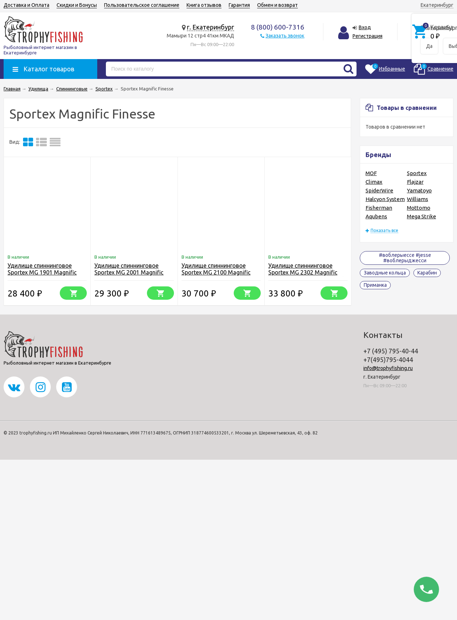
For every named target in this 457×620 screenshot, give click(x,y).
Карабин (427, 273)
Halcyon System (385, 199)
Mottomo (418, 208)
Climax (374, 182)
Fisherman (379, 208)
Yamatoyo (419, 190)
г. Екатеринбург (210, 27)
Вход (365, 27)
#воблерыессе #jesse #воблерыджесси (405, 257)
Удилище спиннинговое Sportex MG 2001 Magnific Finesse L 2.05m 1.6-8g (128, 272)
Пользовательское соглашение (141, 5)
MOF (371, 173)
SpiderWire (379, 190)
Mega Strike (421, 216)
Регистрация (367, 36)
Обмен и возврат (277, 5)
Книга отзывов (204, 5)
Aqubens (376, 216)
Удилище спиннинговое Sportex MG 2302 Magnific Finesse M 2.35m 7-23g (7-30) (306, 272)
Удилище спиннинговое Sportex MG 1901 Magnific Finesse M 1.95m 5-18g (42, 272)
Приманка (375, 285)
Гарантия (239, 5)
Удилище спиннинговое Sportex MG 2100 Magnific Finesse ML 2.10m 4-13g (216, 272)
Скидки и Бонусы (77, 5)
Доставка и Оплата (26, 5)
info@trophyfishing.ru (388, 368)
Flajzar (415, 182)
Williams (417, 199)
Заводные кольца (385, 273)
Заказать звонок (284, 36)
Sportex (417, 173)
